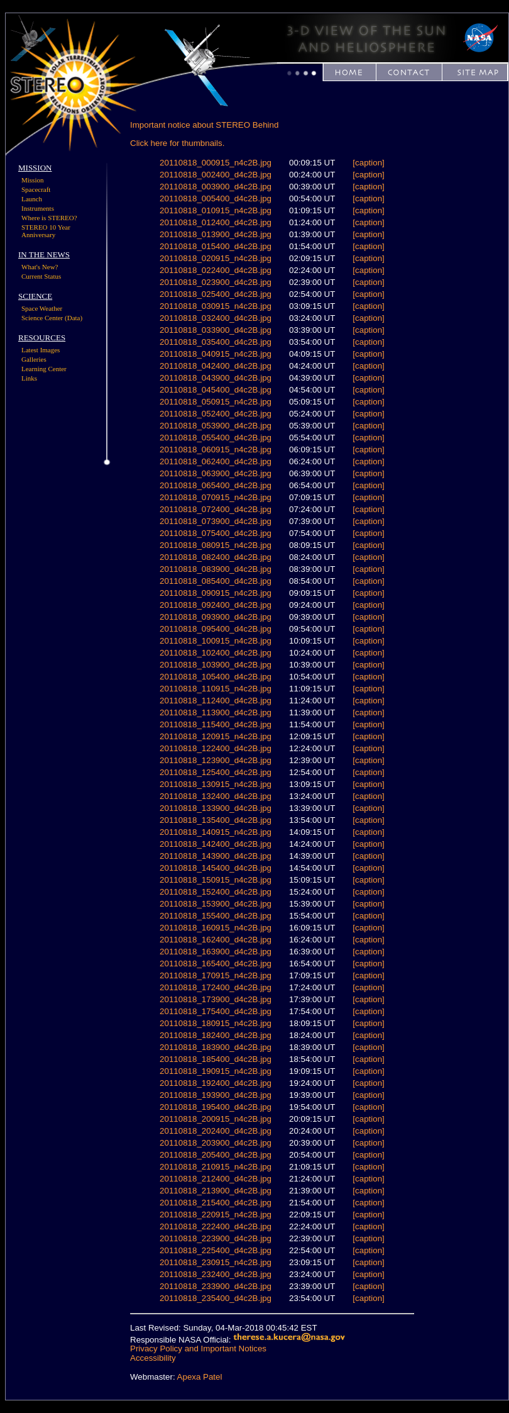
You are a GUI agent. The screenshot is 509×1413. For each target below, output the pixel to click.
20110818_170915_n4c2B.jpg (215, 975)
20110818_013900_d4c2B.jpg (215, 234)
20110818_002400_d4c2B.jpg (215, 174)
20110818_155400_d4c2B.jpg (215, 915)
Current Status (41, 276)
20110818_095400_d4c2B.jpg (215, 629)
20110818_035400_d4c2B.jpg (215, 342)
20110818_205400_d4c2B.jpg (215, 1154)
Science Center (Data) (51, 317)
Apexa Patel (199, 1377)
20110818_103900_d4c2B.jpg (215, 664)
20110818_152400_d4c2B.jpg (215, 891)
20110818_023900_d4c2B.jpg (215, 282)
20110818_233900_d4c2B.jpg (215, 1286)
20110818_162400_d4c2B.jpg (215, 939)
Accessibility (153, 1358)
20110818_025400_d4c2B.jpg (215, 294)
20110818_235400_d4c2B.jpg (215, 1298)
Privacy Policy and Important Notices (198, 1348)
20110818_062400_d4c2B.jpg (215, 461)
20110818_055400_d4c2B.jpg (215, 437)
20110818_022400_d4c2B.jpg (215, 270)
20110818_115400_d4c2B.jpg (215, 724)
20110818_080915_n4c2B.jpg (215, 545)
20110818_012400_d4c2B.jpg (215, 222)
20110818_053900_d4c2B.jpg (215, 425)
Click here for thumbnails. (177, 143)
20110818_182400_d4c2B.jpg (215, 1035)
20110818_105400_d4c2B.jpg (215, 676)
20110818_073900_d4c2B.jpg (215, 521)
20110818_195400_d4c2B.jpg (215, 1107)
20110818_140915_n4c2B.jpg (215, 832)
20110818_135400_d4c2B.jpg (215, 820)
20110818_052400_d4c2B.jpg (215, 413)
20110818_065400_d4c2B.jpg (215, 485)
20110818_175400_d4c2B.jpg (215, 1011)
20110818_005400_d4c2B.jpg (215, 198)
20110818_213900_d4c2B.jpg (215, 1190)
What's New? (39, 267)
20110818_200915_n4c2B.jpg (215, 1119)
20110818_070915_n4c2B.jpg (215, 497)
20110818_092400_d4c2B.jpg (215, 605)
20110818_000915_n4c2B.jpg (215, 162)
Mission (32, 180)
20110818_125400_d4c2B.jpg (215, 772)
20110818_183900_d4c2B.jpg (215, 1047)
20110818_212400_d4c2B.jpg (215, 1178)
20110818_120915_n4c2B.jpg (215, 736)
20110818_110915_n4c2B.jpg (215, 688)
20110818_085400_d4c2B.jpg (215, 581)
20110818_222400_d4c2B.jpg (215, 1226)
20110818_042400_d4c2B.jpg (215, 366)
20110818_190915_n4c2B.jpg (215, 1071)
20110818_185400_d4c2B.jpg (215, 1059)
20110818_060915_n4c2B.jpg (215, 449)
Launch (31, 199)
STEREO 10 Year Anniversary (45, 230)
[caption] (368, 162)
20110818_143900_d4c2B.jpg (215, 856)
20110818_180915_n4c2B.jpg (215, 1023)
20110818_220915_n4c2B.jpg (215, 1214)
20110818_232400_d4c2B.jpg (215, 1274)
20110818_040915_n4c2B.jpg (215, 354)
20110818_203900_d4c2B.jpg (215, 1143)
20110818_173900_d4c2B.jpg (215, 999)
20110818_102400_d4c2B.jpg (215, 652)
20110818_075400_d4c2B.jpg (215, 533)
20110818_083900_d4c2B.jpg (215, 569)
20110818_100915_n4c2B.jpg (215, 640)
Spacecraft (35, 189)
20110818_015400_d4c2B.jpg (215, 246)
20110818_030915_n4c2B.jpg (215, 306)
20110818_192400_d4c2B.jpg (215, 1083)
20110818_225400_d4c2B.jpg (215, 1250)
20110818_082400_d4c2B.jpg (215, 557)
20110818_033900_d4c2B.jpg (215, 330)
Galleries (34, 359)
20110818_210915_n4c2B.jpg (215, 1166)
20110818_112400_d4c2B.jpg (215, 700)
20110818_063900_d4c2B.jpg (215, 473)
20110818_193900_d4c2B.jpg (215, 1095)
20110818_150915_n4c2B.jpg (215, 880)
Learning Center (44, 368)
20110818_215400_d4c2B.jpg (215, 1202)
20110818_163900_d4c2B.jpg (215, 951)
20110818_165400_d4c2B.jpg (215, 963)
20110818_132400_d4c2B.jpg (215, 796)
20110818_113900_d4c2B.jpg (215, 712)
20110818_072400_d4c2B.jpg (215, 509)
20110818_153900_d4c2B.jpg (215, 903)
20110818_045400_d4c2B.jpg (215, 389)
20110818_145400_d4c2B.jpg (215, 868)
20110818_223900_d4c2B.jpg (215, 1238)
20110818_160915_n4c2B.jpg (215, 927)
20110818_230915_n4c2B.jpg (215, 1262)
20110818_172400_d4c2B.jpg (215, 987)
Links (29, 378)
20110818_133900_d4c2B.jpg (215, 808)
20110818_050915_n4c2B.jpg (215, 401)
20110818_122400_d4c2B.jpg (215, 748)
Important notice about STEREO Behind (204, 125)
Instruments (37, 208)
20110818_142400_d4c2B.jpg (215, 844)
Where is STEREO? (49, 217)
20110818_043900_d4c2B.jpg (215, 378)
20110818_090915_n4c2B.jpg (215, 593)
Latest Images (40, 350)
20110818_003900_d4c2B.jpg (215, 186)
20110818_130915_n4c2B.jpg (215, 784)
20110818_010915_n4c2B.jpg (215, 210)
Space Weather (41, 308)
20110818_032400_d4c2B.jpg (215, 318)
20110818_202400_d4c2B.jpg (215, 1131)
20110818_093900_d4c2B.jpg (215, 617)
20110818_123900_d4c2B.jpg (215, 760)
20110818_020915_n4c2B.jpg (215, 258)
